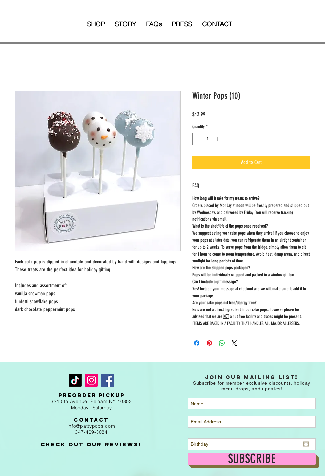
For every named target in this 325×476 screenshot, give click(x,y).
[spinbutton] (208, 139)
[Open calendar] (306, 444)
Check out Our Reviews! (91, 444)
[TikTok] (75, 380)
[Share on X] (234, 343)
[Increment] (218, 139)
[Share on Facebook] (197, 343)
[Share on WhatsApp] (222, 343)
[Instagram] (91, 380)
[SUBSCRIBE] (252, 459)
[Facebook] (107, 380)
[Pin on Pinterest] (209, 343)
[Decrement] (197, 139)
